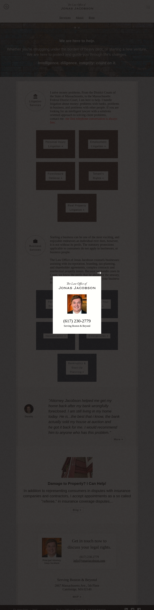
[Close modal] (99, 273)
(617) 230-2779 (77, 320)
